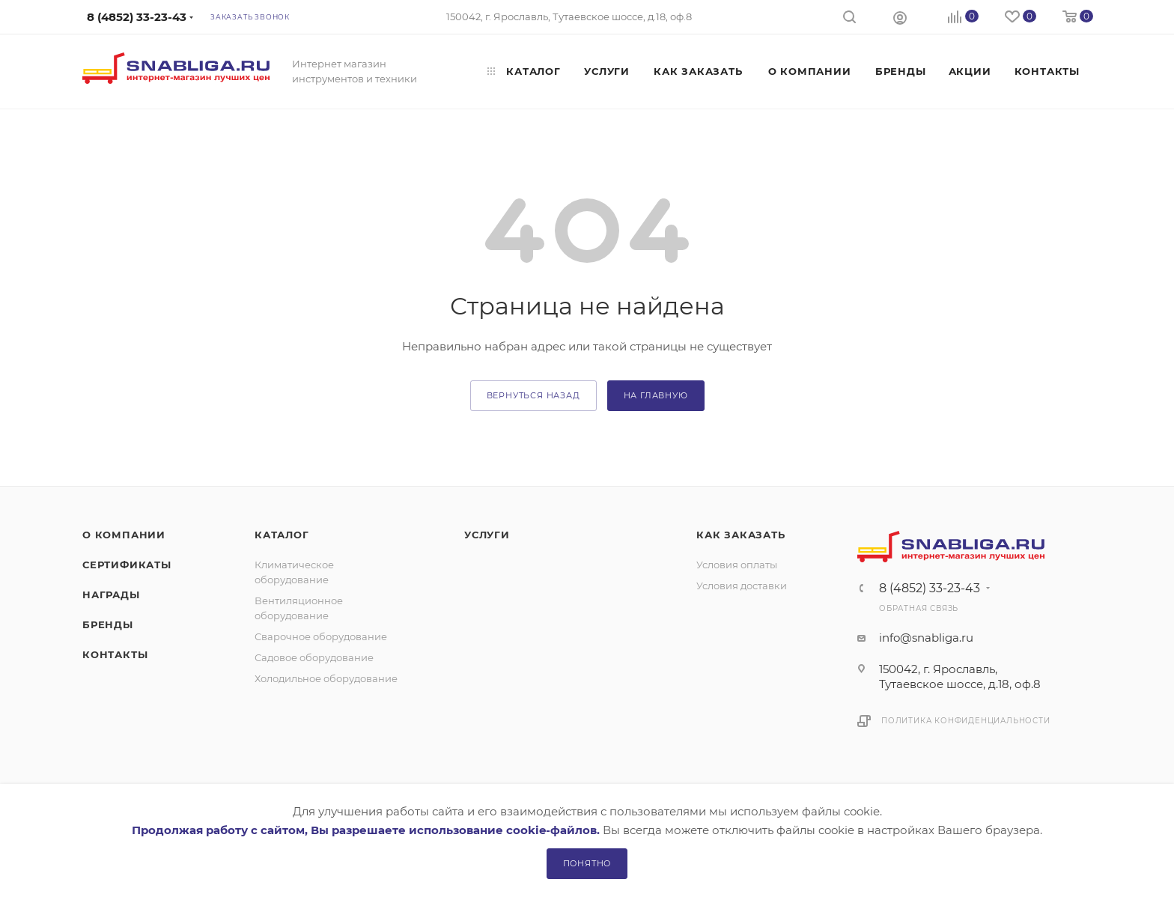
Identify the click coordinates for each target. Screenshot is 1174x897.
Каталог (282, 535)
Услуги (487, 535)
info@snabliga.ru (926, 637)
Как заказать (740, 535)
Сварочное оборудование (321, 636)
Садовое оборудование (314, 657)
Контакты (114, 654)
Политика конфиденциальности (965, 721)
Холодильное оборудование (326, 678)
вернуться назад (533, 395)
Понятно (587, 863)
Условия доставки (741, 586)
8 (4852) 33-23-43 (929, 589)
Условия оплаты (736, 565)
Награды (111, 594)
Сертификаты (126, 565)
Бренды (107, 624)
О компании (123, 535)
